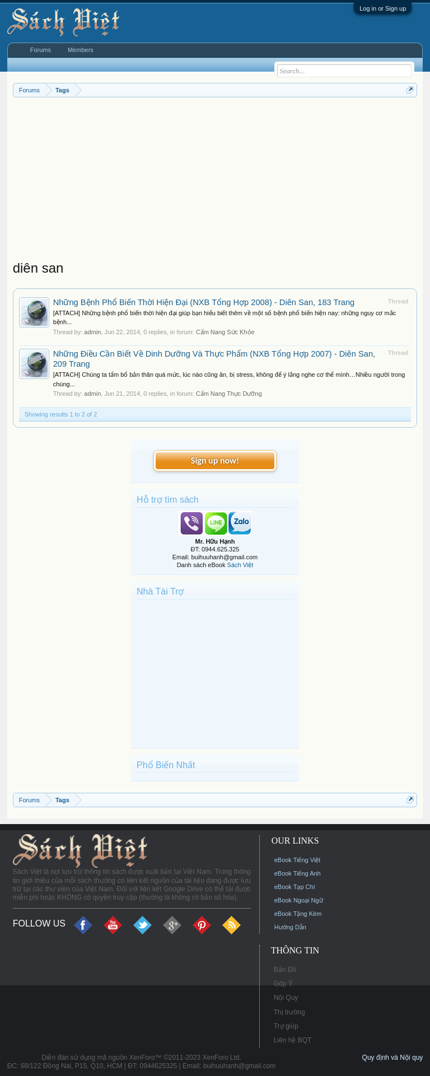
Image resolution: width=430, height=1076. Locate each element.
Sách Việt (240, 565)
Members (81, 49)
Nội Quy (286, 998)
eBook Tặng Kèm (298, 913)
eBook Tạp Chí (294, 886)
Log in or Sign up (382, 8)
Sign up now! (215, 460)
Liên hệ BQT (293, 1040)
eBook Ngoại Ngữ (298, 900)
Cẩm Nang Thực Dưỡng (229, 393)
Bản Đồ (285, 970)
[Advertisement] (215, 181)
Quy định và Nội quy (392, 1057)
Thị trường (289, 1012)
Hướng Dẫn (290, 927)
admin (92, 332)
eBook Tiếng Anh (297, 873)
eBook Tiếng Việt (297, 860)
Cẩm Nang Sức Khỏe (225, 332)
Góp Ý (283, 984)
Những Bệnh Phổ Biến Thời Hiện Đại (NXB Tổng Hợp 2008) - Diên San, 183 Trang (204, 302)
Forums (40, 49)
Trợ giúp (286, 1026)
